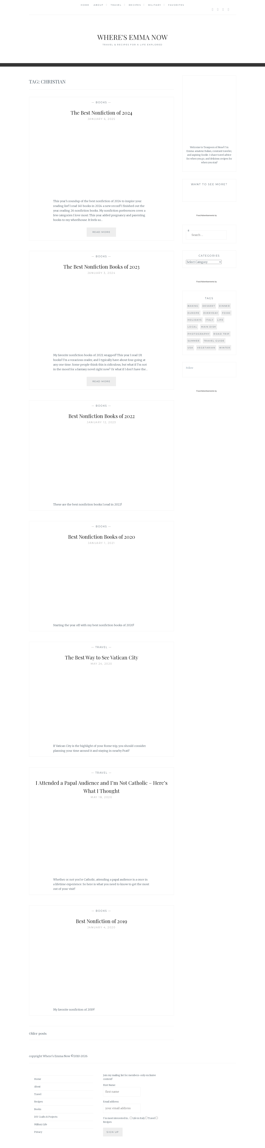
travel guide (214, 340)
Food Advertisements (205, 215)
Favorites (176, 5)
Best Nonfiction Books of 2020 (101, 536)
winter (224, 347)
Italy (210, 320)
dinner (224, 306)
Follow (189, 367)
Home (85, 5)
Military (154, 5)
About (99, 5)
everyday (211, 313)
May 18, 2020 (101, 797)
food (226, 313)
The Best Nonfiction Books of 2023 (101, 266)
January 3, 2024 (101, 273)
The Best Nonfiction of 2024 (101, 112)
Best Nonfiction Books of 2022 (101, 415)
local (192, 326)
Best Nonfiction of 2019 (101, 920)
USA (190, 347)
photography (199, 333)
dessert (209, 306)
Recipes (135, 5)
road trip (222, 333)
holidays (195, 320)
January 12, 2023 (101, 422)
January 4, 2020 (101, 927)
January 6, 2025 (101, 119)
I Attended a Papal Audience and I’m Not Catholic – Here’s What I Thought (101, 786)
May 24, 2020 (101, 663)
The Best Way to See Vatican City (101, 657)
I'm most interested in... (116, 1118)
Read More (104, 233)
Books (101, 102)
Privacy (38, 1132)
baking (193, 306)
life (220, 320)
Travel (116, 5)
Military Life (40, 1124)
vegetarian (206, 347)
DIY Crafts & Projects (45, 1116)
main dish (208, 326)
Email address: (111, 1101)
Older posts (39, 1033)
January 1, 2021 (101, 543)
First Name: (109, 1085)
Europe (194, 313)
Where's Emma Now (132, 36)
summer (194, 340)
